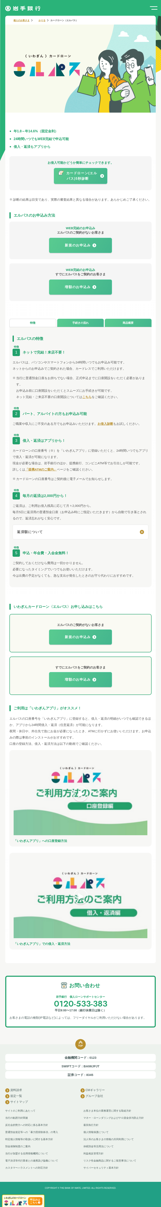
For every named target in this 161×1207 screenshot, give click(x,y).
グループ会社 (91, 1096)
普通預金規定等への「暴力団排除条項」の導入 (31, 1132)
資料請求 (13, 1090)
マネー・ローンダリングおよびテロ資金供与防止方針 (113, 1117)
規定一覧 (13, 1096)
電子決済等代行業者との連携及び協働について (31, 1160)
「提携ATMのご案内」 (41, 469)
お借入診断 (105, 423)
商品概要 (128, 322)
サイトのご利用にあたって (20, 1110)
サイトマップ (16, 1102)
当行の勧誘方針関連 (16, 1117)
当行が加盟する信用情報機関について (26, 1153)
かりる (42, 20)
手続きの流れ (80, 322)
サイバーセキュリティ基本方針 (101, 1167)
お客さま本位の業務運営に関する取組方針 (107, 1110)
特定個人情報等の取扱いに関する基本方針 (29, 1139)
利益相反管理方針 (93, 1153)
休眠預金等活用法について (98, 1146)
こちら (87, 397)
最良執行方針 (91, 1125)
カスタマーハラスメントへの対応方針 (26, 1167)
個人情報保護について (96, 1132)
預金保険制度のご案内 (17, 1146)
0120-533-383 (80, 1004)
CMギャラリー (92, 1090)
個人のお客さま (21, 20)
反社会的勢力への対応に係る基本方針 (26, 1125)
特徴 (32, 322)
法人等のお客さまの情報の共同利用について (108, 1139)
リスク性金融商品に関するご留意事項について (109, 1160)
